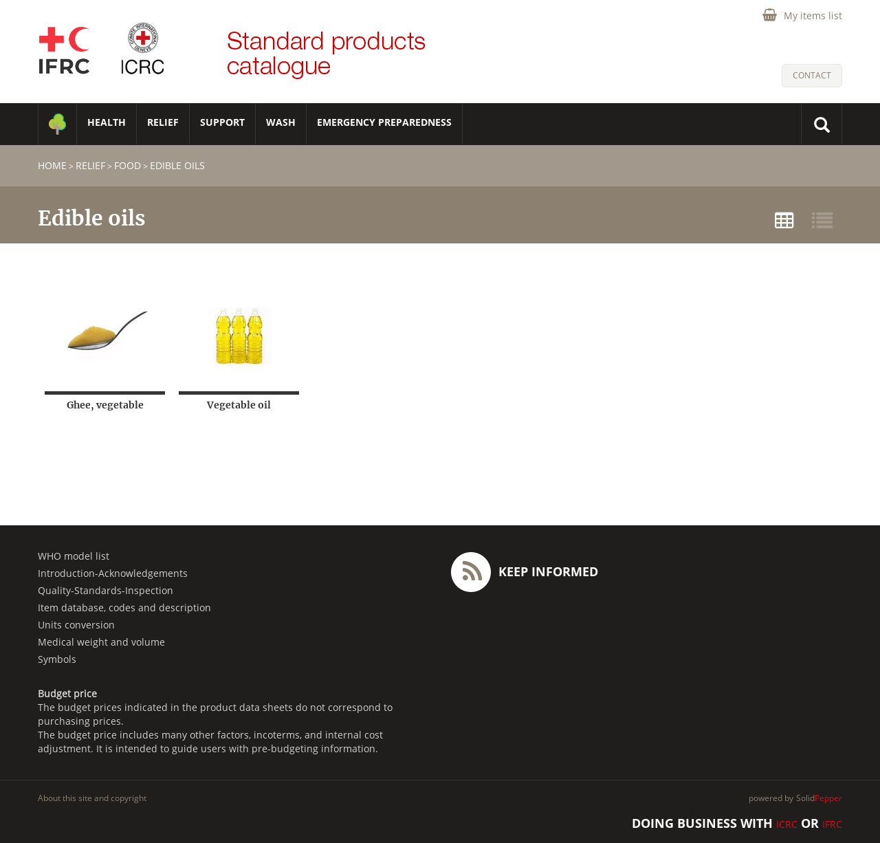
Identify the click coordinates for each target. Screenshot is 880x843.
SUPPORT (222, 122)
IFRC (832, 824)
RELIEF (163, 122)
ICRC (787, 824)
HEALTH (106, 122)
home (52, 165)
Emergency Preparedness (384, 122)
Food (127, 165)
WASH (281, 122)
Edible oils (177, 165)
